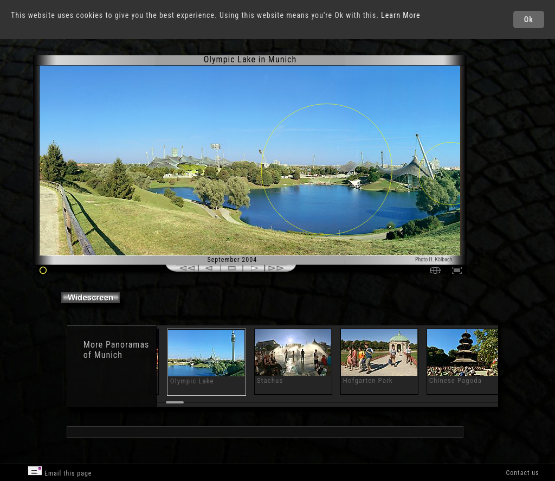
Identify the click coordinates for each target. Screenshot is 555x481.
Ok (528, 19)
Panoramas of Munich (116, 349)
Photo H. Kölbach (434, 259)
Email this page (60, 471)
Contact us (522, 473)
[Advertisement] (511, 146)
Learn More (401, 15)
